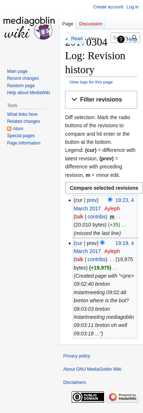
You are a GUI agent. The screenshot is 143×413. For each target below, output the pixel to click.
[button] (101, 100)
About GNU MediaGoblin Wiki (92, 369)
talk (79, 217)
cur (78, 243)
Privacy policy (76, 356)
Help (131, 39)
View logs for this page (91, 81)
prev (92, 200)
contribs (96, 217)
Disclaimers (74, 382)
